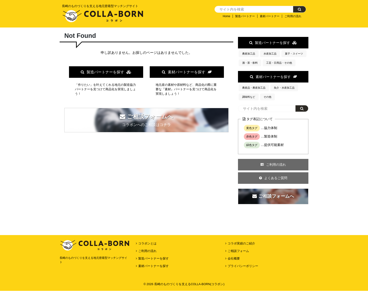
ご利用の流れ (292, 16)
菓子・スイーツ (294, 53)
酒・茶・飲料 (250, 62)
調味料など (248, 96)
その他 (267, 96)
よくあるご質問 (273, 178)
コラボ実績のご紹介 (241, 224)
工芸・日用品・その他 (279, 62)
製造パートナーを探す (106, 72)
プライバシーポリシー (243, 247)
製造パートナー (245, 16)
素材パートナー (270, 16)
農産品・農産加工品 (253, 87)
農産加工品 (248, 53)
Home (226, 16)
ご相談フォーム (238, 232)
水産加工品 (270, 53)
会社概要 (234, 239)
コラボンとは (147, 224)
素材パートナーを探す (186, 72)
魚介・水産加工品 (284, 87)
